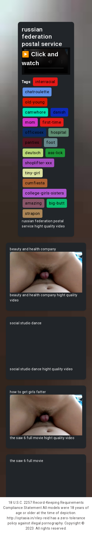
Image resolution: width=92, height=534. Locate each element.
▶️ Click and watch (40, 58)
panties (32, 142)
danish (59, 112)
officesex (34, 132)
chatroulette (37, 91)
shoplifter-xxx (38, 162)
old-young (35, 102)
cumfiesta (35, 182)
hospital (58, 132)
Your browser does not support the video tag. (46, 272)
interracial (45, 81)
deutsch (33, 152)
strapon (32, 213)
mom (30, 122)
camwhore (35, 112)
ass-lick (55, 152)
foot (50, 142)
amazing (33, 203)
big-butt (57, 203)
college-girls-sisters (44, 193)
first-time (51, 122)
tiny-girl (32, 172)
